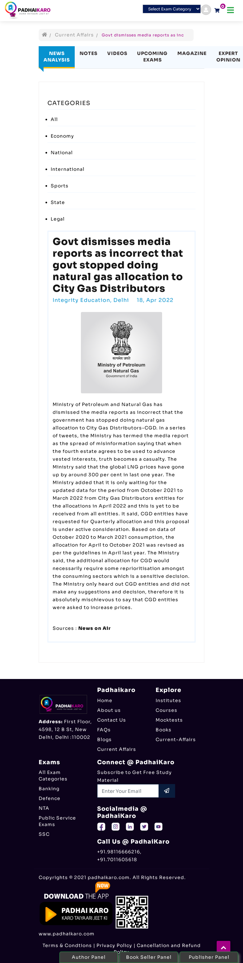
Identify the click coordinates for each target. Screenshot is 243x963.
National (62, 153)
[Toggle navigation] (230, 10)
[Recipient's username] (128, 790)
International (67, 169)
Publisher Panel (209, 957)
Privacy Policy (114, 945)
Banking (49, 789)
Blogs (104, 739)
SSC (44, 834)
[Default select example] (172, 9)
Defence (49, 798)
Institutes (168, 700)
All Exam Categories (53, 775)
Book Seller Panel (149, 957)
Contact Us (111, 720)
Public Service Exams (57, 821)
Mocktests (169, 720)
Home (104, 700)
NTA (44, 808)
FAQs (104, 730)
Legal (58, 219)
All (54, 119)
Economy (62, 136)
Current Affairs (74, 35)
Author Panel (89, 957)
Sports (60, 186)
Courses (166, 710)
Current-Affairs (176, 739)
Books (164, 730)
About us (109, 710)
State (58, 202)
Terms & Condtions (67, 945)
